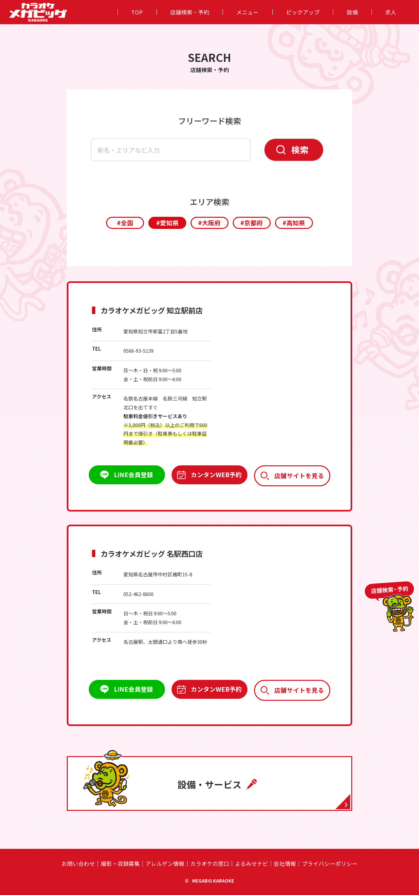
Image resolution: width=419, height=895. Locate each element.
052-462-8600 (138, 593)
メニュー (247, 12)
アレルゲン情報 (164, 863)
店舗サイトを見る (299, 475)
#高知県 (293, 222)
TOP (137, 12)
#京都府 (251, 222)
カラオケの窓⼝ (209, 863)
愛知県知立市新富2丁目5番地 (155, 331)
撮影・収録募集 (120, 863)
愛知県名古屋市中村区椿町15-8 (157, 574)
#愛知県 (167, 222)
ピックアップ (302, 12)
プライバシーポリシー (329, 863)
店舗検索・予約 (189, 12)
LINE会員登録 (133, 474)
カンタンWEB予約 (216, 474)
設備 (352, 12)
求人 (390, 12)
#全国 (125, 222)
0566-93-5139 (138, 350)
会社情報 (285, 863)
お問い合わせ (78, 863)
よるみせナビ (251, 863)
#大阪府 (209, 222)
